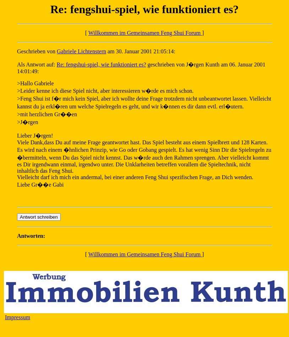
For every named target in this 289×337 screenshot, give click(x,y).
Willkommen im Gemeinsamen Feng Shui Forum (145, 33)
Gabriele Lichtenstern (81, 51)
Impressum (17, 317)
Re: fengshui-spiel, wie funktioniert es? (101, 64)
